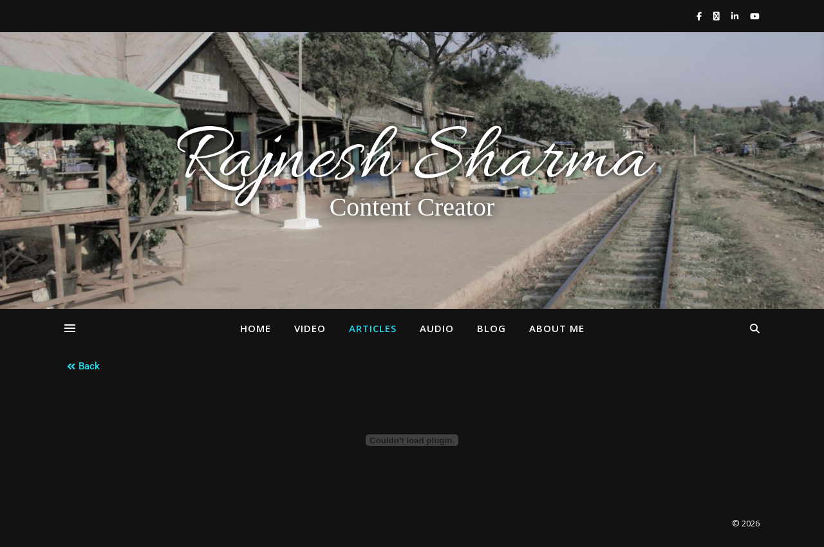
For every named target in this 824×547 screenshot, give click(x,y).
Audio (437, 328)
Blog (491, 328)
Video (310, 328)
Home (255, 328)
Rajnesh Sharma (412, 161)
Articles (373, 328)
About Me (557, 328)
